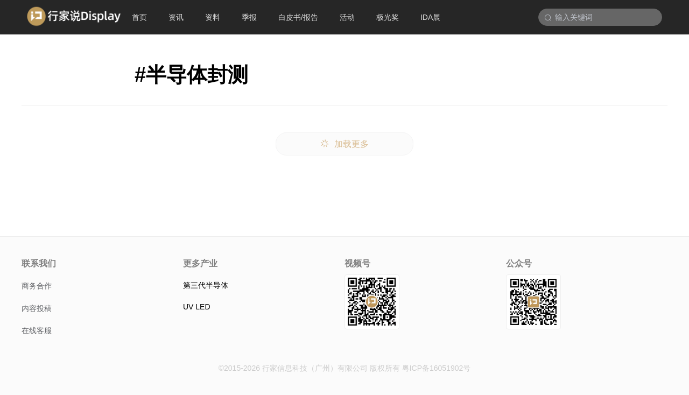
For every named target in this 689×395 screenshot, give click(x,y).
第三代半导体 (205, 285)
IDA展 (430, 17)
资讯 (176, 17)
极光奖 (387, 17)
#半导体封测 (191, 75)
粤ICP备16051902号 (436, 368)
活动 (347, 17)
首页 (139, 17)
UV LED (196, 306)
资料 (212, 17)
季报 (249, 17)
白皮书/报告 (298, 17)
